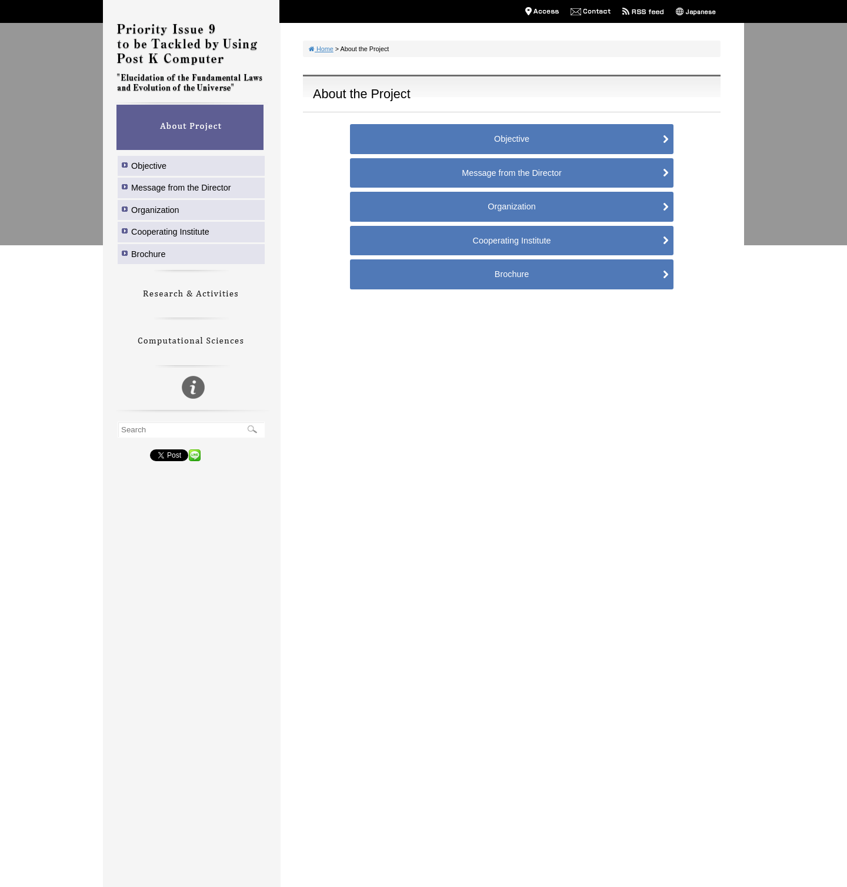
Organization (155, 210)
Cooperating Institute (170, 231)
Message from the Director (181, 187)
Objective (148, 166)
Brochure (148, 254)
